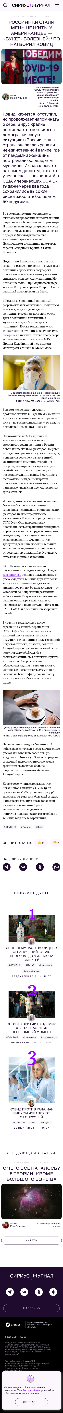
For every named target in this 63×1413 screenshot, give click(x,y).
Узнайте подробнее (28, 1390)
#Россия (26, 827)
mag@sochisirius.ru (14, 1370)
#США (39, 827)
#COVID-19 (10, 827)
